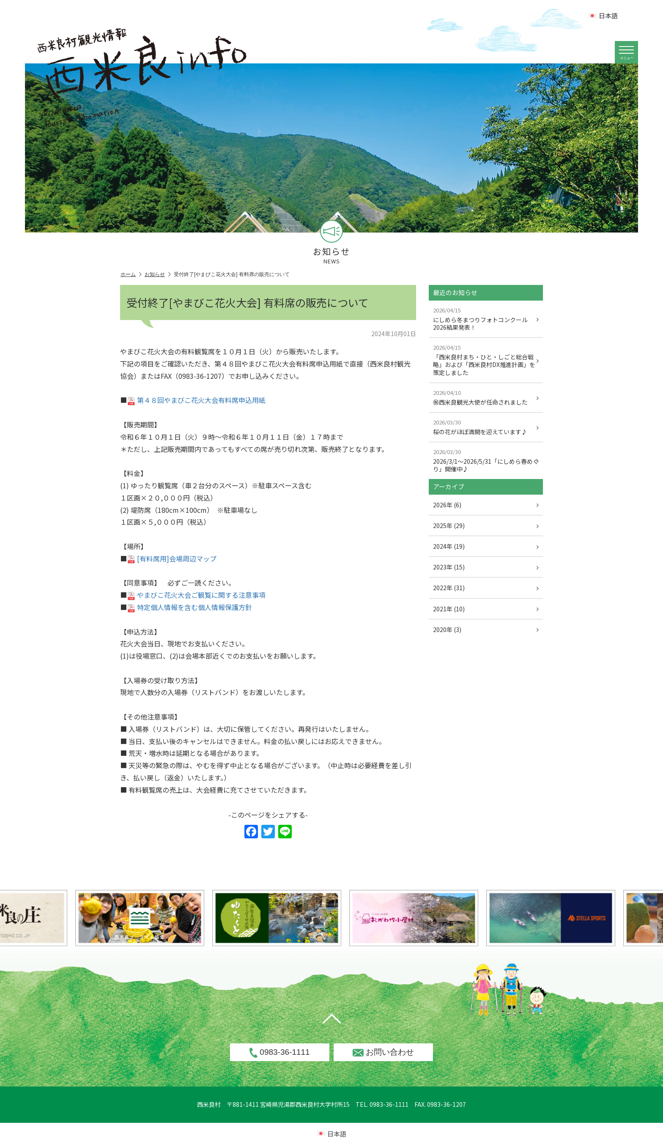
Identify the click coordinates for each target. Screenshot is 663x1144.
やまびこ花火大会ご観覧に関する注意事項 (196, 595)
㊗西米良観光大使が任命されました (486, 397)
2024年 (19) (486, 546)
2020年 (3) (486, 629)
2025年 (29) (486, 525)
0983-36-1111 (279, 1053)
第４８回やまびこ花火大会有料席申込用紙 (196, 400)
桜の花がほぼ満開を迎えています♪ (486, 427)
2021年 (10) (486, 609)
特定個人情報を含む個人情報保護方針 (189, 607)
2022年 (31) (486, 587)
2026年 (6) (486, 505)
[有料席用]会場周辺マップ (171, 558)
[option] (301, 918)
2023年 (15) (486, 567)
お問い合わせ (383, 1052)
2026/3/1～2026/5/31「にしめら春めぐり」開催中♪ (486, 460)
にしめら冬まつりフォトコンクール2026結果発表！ (486, 318)
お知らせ (158, 274)
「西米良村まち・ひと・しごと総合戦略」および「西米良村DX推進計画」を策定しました (486, 359)
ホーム (131, 274)
